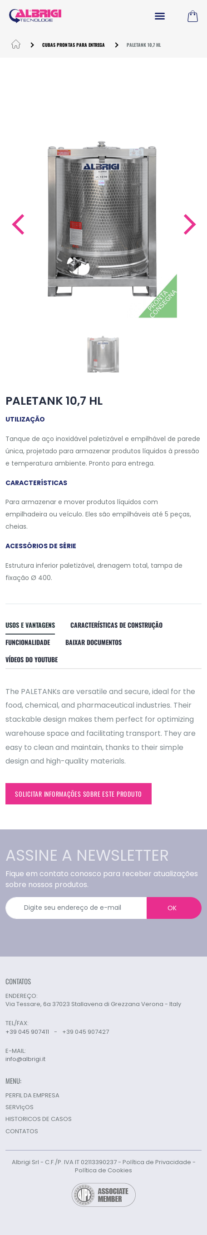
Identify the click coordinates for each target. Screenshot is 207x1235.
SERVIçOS (19, 1107)
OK (172, 908)
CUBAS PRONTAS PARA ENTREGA (73, 44)
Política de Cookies (103, 1170)
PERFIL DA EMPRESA (32, 1095)
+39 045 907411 (27, 1031)
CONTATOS (21, 1131)
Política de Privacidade (157, 1162)
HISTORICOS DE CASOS (38, 1119)
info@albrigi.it (25, 1059)
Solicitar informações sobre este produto (78, 794)
